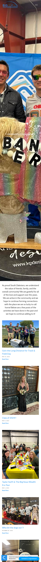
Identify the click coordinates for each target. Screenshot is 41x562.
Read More (5, 359)
